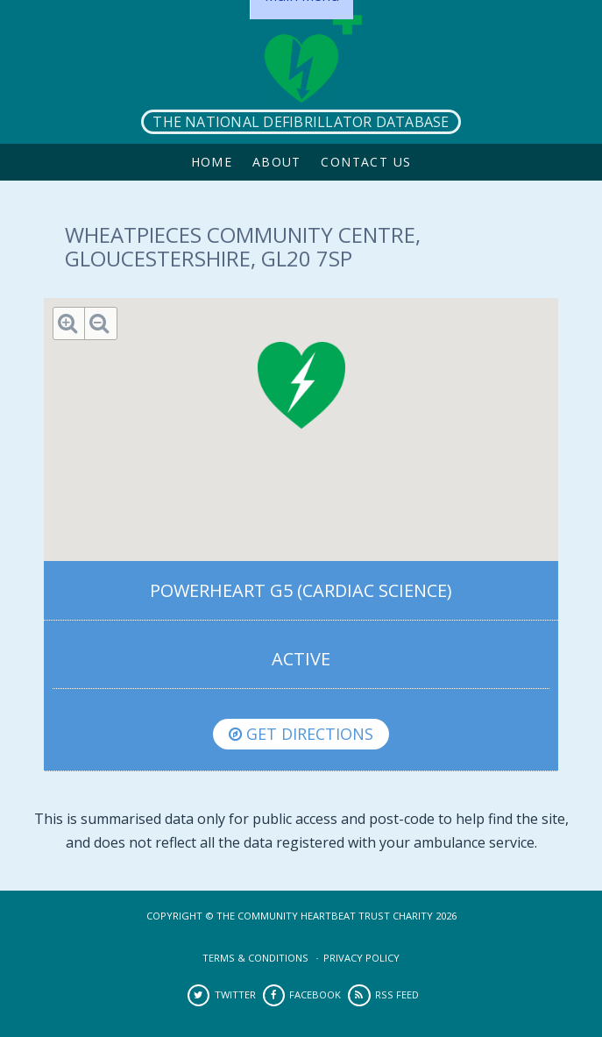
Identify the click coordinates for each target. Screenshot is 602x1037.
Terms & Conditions (255, 957)
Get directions (301, 733)
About (276, 161)
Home (212, 161)
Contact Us (366, 161)
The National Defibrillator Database (300, 121)
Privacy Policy (361, 957)
